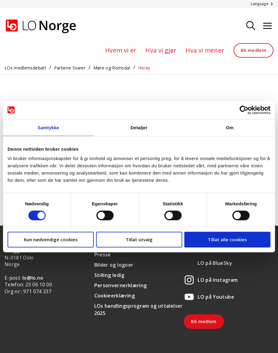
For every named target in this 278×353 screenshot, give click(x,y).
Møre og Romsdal (111, 68)
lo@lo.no (33, 277)
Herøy (144, 68)
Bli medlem (254, 50)
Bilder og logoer (114, 265)
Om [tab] (229, 127)
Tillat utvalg (139, 239)
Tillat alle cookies (227, 239)
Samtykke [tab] (48, 127)
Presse (102, 254)
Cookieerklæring (114, 295)
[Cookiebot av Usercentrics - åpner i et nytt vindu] (244, 109)
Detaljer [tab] (139, 127)
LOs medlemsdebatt (25, 68)
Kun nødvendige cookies (51, 239)
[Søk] (251, 26)
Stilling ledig (109, 275)
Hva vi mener (205, 50)
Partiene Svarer (70, 68)
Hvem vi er (121, 50)
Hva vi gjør (160, 50)
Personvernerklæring (120, 285)
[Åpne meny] (267, 26)
